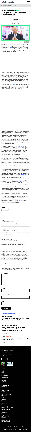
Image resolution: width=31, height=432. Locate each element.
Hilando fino (4, 316)
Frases (3, 10)
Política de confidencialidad (19, 429)
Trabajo (15, 325)
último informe (22, 146)
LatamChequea (4, 386)
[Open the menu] (28, 2)
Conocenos (3, 411)
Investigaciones (4, 375)
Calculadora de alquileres (6, 394)
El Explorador (4, 395)
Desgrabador (4, 391)
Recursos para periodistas (6, 406)
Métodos (3, 413)
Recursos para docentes (6, 404)
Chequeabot (4, 397)
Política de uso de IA (5, 416)
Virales (2, 371)
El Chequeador (4, 400)
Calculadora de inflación (6, 393)
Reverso (3, 388)
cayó (21, 181)
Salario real (5, 210)
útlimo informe (24, 174)
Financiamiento (4, 419)
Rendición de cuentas (5, 420)
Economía (10, 316)
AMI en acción (4, 402)
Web (2, 301)
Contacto (5, 358)
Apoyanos (3, 381)
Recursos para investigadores (7, 407)
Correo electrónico (7, 294)
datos (14, 84)
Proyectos (3, 417)
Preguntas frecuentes (5, 421)
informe (19, 200)
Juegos (3, 403)
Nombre (4, 288)
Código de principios (5, 415)
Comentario (5, 273)
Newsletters (3, 380)
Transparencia (4, 412)
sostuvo (10, 47)
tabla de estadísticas (21, 73)
